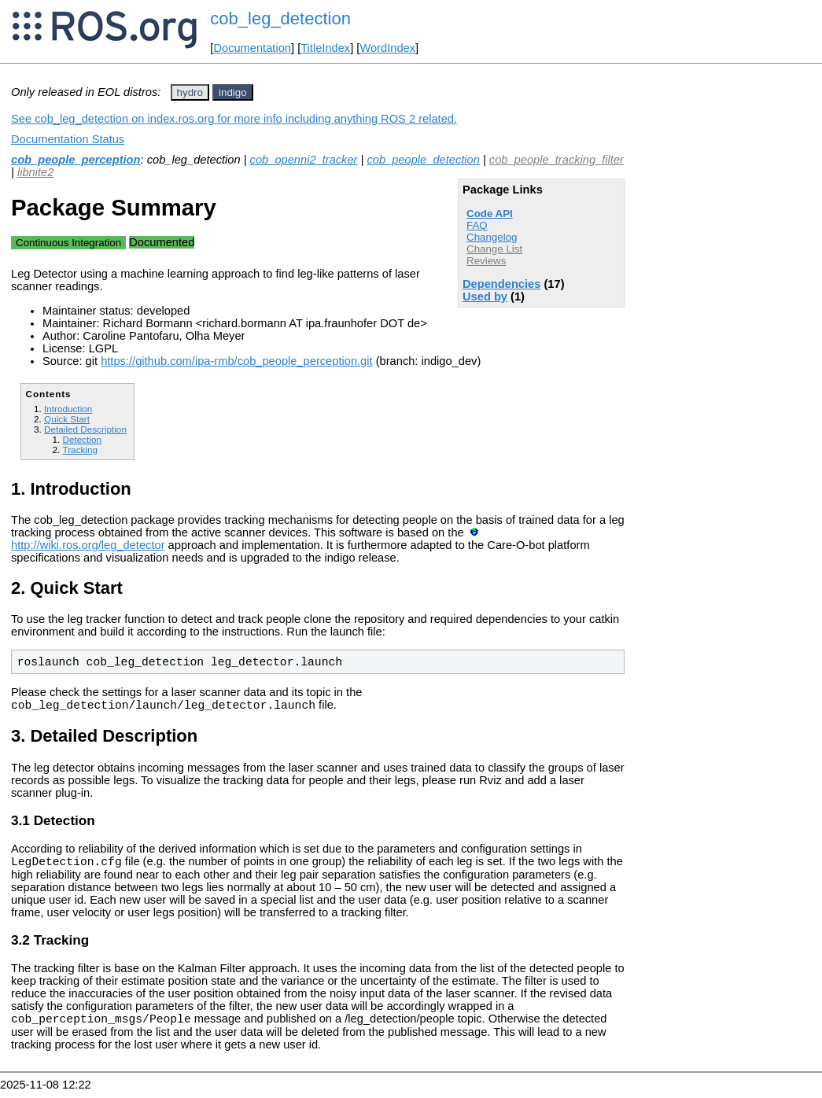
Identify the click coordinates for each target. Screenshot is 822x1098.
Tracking (80, 449)
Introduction (68, 408)
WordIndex (387, 48)
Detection (81, 439)
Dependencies (501, 284)
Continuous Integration (68, 243)
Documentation (252, 48)
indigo (233, 92)
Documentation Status (67, 139)
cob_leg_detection (280, 18)
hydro (190, 92)
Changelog (491, 237)
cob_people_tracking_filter (556, 159)
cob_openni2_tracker (304, 159)
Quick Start (67, 419)
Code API (489, 213)
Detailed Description (85, 429)
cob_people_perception (76, 159)
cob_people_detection (423, 159)
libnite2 (35, 172)
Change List (494, 249)
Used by (485, 296)
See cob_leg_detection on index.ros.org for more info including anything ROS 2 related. (234, 118)
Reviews (486, 261)
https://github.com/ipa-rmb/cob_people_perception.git (236, 361)
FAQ (477, 225)
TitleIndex (325, 48)
